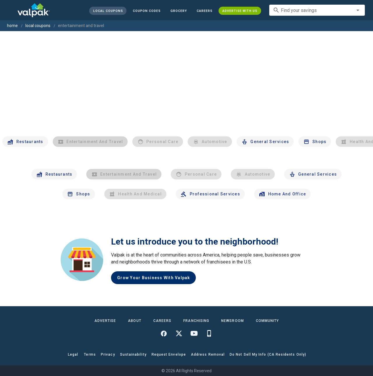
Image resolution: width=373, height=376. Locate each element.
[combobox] (317, 10)
